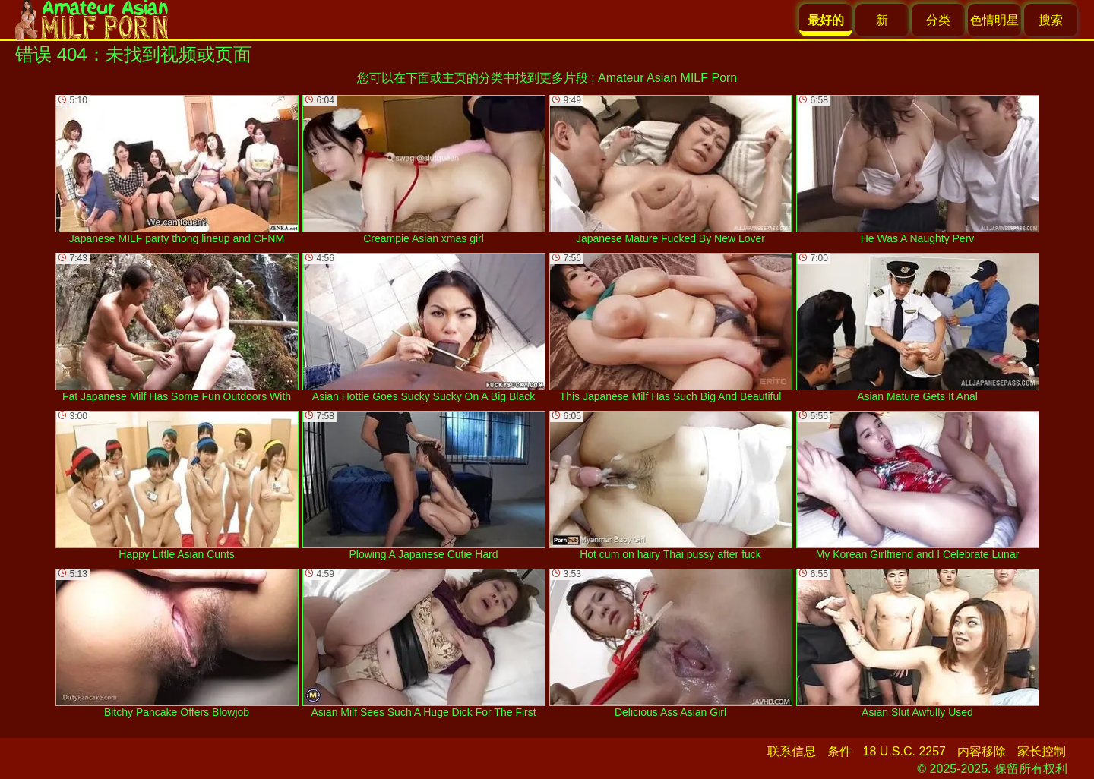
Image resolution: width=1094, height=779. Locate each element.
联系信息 (791, 751)
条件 (839, 751)
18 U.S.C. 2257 (904, 751)
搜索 (1051, 20)
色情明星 (994, 20)
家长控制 (1041, 751)
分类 (938, 20)
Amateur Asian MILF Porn (667, 77)
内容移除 (981, 751)
